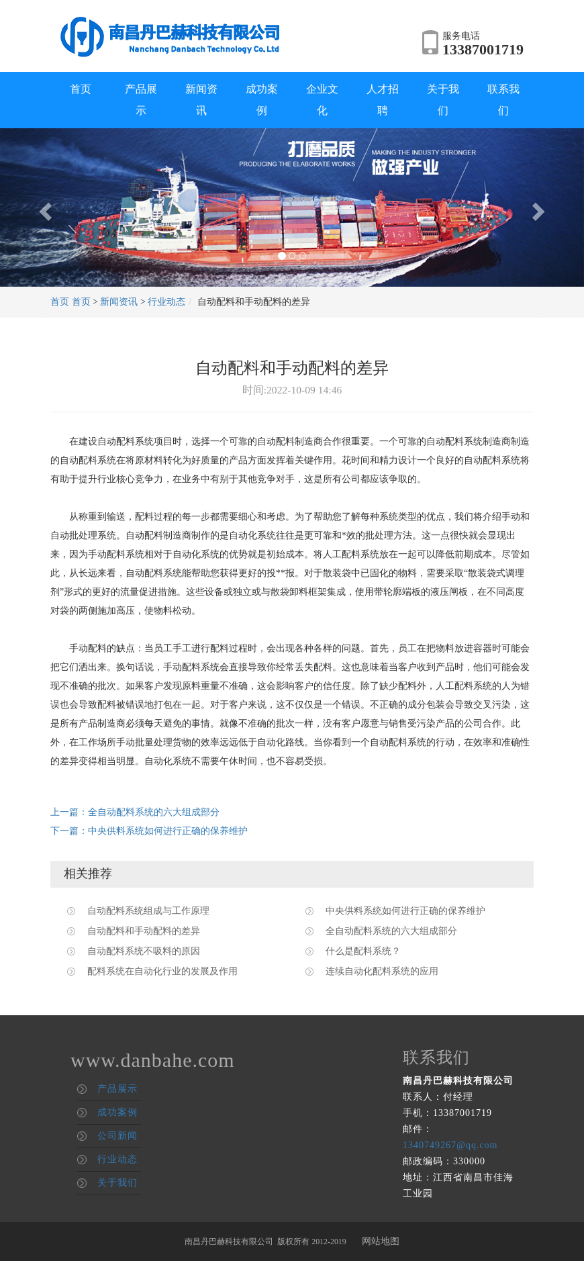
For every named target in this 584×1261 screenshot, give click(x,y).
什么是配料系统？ (363, 951)
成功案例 (262, 99)
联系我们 (503, 99)
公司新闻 (117, 1136)
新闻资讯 (201, 99)
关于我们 (443, 99)
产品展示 (141, 99)
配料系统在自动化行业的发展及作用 (162, 971)
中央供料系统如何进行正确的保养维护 (405, 911)
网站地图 (380, 1241)
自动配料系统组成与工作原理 (148, 911)
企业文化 (322, 99)
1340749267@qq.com (450, 1145)
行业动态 (166, 302)
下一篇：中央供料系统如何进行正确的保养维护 (149, 831)
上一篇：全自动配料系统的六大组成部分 (135, 812)
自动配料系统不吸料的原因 (143, 951)
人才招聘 (383, 99)
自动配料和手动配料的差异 (143, 931)
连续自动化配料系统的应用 (382, 971)
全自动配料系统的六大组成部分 (391, 931)
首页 (80, 89)
